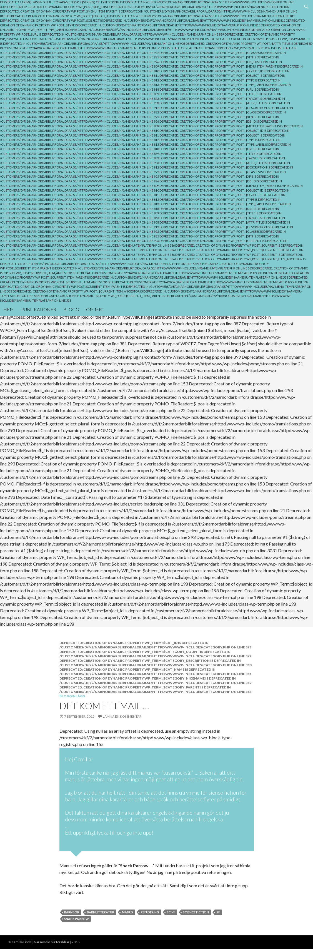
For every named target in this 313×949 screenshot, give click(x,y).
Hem (8, 309)
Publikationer (38, 309)
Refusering (150, 912)
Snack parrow (76, 919)
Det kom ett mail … (104, 705)
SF (218, 912)
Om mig (95, 309)
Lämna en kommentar (122, 716)
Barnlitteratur (100, 912)
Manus (127, 912)
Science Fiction (196, 912)
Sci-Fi (171, 912)
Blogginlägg (72, 696)
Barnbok (71, 912)
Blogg (71, 309)
